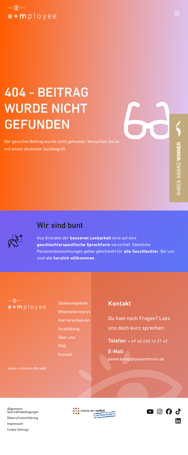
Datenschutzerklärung (22, 417)
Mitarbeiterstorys (72, 311)
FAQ (62, 345)
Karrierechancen (72, 320)
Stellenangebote (72, 303)
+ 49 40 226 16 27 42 (148, 341)
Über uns (66, 337)
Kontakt (65, 354)
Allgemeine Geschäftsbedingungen (23, 410)
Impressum (15, 423)
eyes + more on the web (27, 368)
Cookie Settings (18, 429)
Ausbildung (68, 328)
